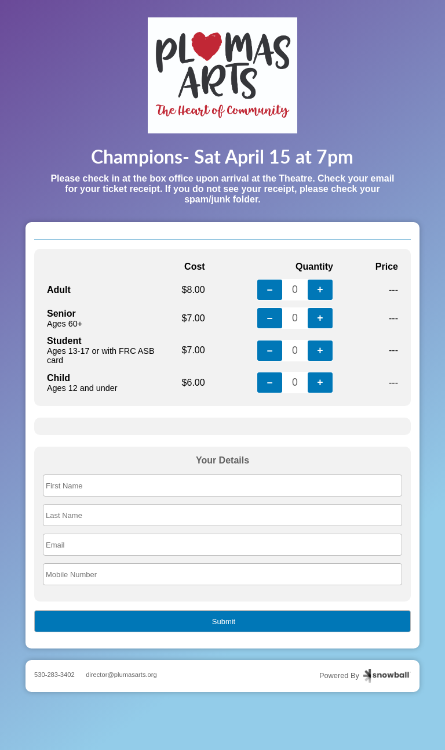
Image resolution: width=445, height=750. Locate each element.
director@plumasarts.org (121, 674)
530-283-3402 (54, 674)
